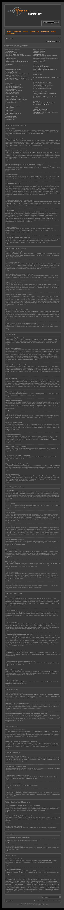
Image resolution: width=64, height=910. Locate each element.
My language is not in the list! (12, 75)
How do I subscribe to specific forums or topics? (44, 96)
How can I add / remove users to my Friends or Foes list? (46, 77)
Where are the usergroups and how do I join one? (45, 55)
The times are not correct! (11, 72)
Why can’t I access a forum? (12, 93)
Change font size (58, 38)
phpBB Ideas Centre (22, 872)
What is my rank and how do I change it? (15, 78)
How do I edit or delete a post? (12, 86)
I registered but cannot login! (12, 60)
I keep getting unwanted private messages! (43, 68)
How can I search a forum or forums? (42, 82)
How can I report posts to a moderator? (14, 98)
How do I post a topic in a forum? (13, 84)
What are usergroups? (38, 54)
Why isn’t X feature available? (40, 110)
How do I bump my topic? (11, 102)
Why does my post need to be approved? (15, 100)
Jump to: (39, 896)
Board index (10, 38)
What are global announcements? (13, 113)
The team (36, 900)
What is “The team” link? (39, 61)
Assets (53, 31)
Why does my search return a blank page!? (43, 85)
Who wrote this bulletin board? (40, 109)
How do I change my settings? (12, 71)
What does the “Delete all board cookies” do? (16, 65)
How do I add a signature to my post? (14, 87)
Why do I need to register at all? (12, 52)
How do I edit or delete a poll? (12, 92)
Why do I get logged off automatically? (14, 54)
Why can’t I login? (9, 51)
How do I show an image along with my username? (17, 76)
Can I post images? (10, 111)
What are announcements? (11, 114)
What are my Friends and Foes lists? (42, 76)
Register (54, 41)
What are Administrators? (39, 51)
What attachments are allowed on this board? (44, 102)
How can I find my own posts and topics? (43, 88)
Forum (25, 31)
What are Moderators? (38, 52)
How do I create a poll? (10, 89)
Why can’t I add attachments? (12, 95)
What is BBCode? (9, 107)
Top (8, 135)
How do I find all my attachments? (41, 104)
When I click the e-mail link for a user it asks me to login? (18, 79)
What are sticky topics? (10, 116)
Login (59, 41)
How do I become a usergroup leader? (42, 57)
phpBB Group (47, 860)
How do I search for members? (40, 86)
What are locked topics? (11, 117)
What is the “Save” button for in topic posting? (16, 99)
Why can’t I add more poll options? (13, 90)
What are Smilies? (9, 110)
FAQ (48, 41)
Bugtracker (45, 31)
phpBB (28, 903)
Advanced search (54, 23)
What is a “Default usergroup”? (40, 60)
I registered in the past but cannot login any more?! (17, 61)
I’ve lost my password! (10, 58)
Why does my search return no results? (42, 84)
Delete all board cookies (45, 900)
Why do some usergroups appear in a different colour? (46, 58)
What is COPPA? (9, 63)
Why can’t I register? (10, 64)
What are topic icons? (10, 119)
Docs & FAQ (34, 31)
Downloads (17, 31)
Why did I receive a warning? (12, 96)
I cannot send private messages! (41, 66)
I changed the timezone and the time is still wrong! (17, 73)
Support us (11, 33)
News (9, 31)
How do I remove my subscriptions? (41, 97)
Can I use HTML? (9, 109)
